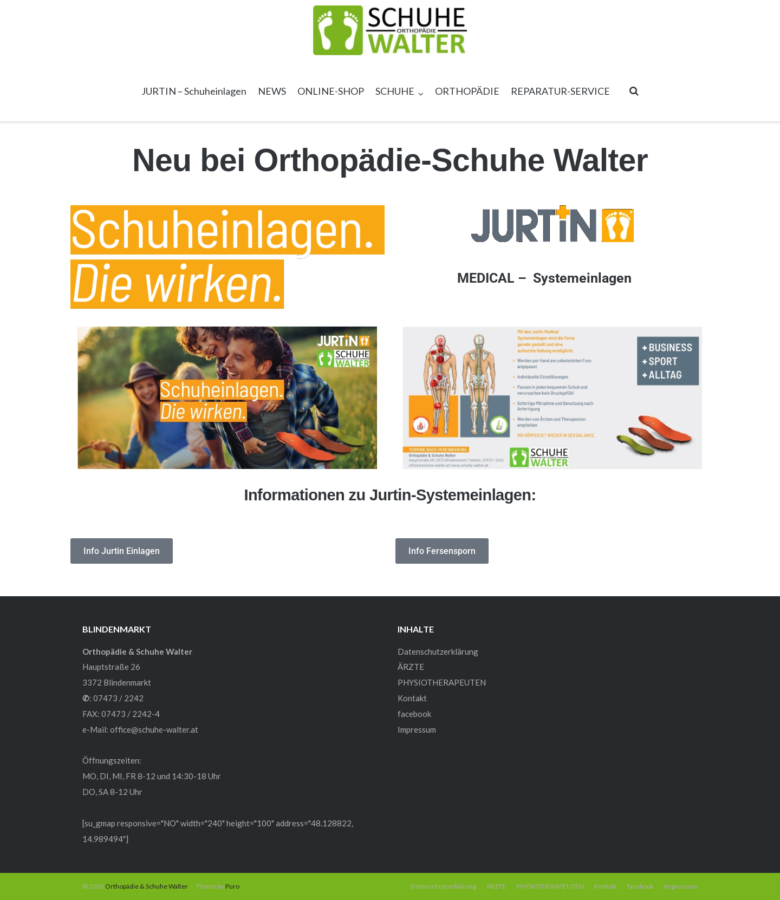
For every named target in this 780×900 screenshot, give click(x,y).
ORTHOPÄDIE (467, 91)
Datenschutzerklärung (438, 651)
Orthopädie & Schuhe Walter (146, 886)
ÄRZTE (411, 666)
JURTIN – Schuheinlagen (193, 91)
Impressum (417, 729)
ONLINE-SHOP (330, 91)
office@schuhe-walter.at (154, 729)
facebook (414, 714)
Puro (232, 886)
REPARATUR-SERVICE (560, 91)
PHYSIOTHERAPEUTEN (442, 682)
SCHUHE (394, 91)
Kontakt (412, 698)
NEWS (272, 91)
